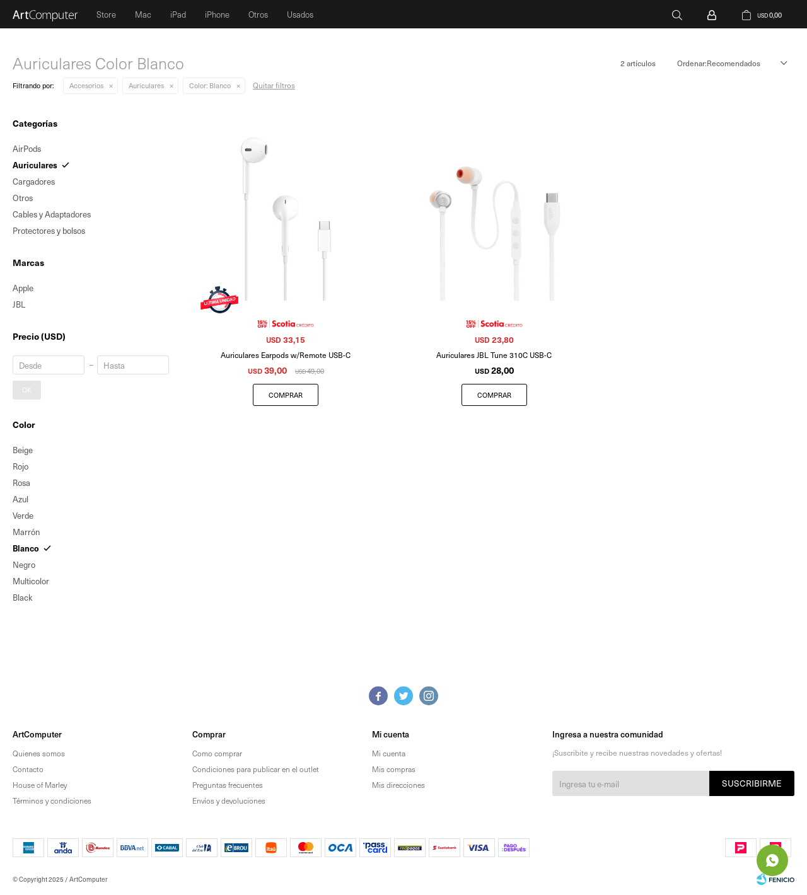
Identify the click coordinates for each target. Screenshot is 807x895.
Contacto (28, 769)
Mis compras (393, 769)
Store (106, 14)
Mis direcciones (398, 784)
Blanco (210, 85)
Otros (258, 14)
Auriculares (146, 85)
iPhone (217, 14)
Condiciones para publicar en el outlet (255, 769)
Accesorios (86, 85)
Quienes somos (39, 753)
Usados (300, 14)
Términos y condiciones (52, 800)
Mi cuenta (388, 753)
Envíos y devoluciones (228, 800)
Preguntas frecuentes (227, 784)
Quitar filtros (274, 85)
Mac (143, 14)
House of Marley (40, 784)
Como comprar (217, 753)
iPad (178, 14)
